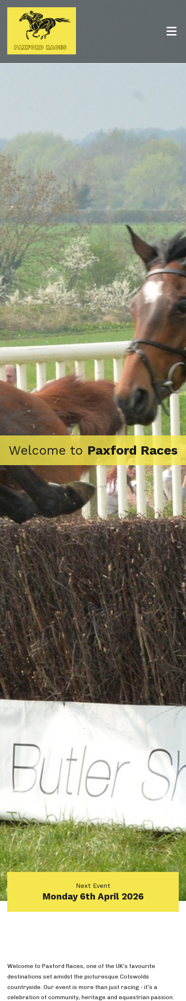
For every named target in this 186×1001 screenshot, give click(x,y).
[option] (93, 450)
